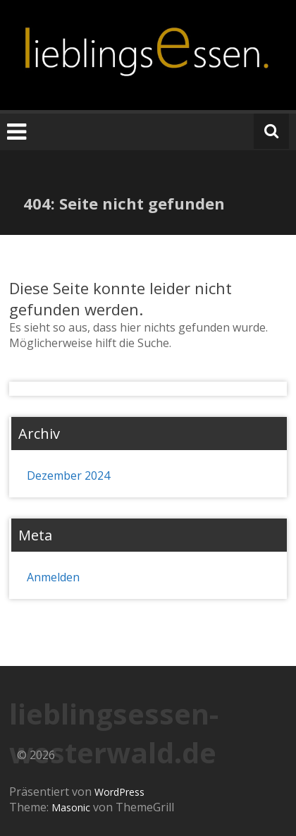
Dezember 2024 (68, 475)
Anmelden (53, 577)
